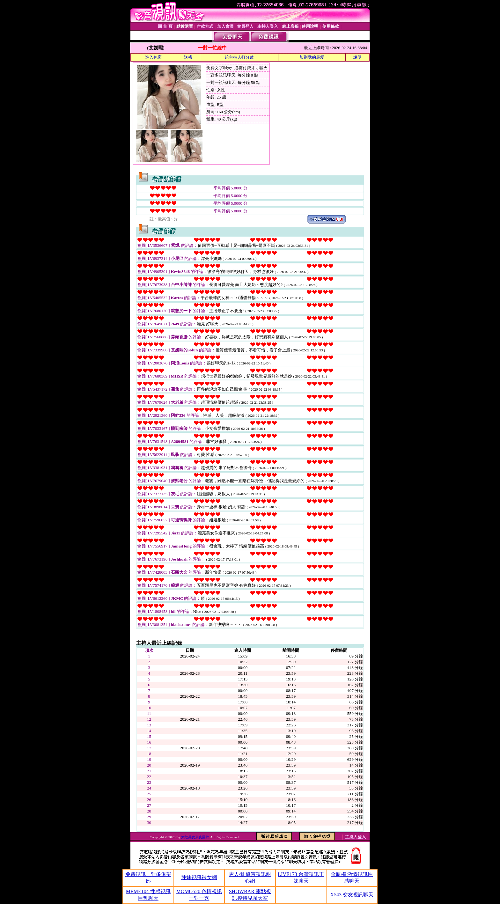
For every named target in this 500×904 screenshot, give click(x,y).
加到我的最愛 (311, 57)
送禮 (188, 57)
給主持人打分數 (239, 57)
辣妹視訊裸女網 (199, 877)
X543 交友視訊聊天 (351, 894)
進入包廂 (153, 57)
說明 (357, 57)
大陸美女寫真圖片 (195, 837)
